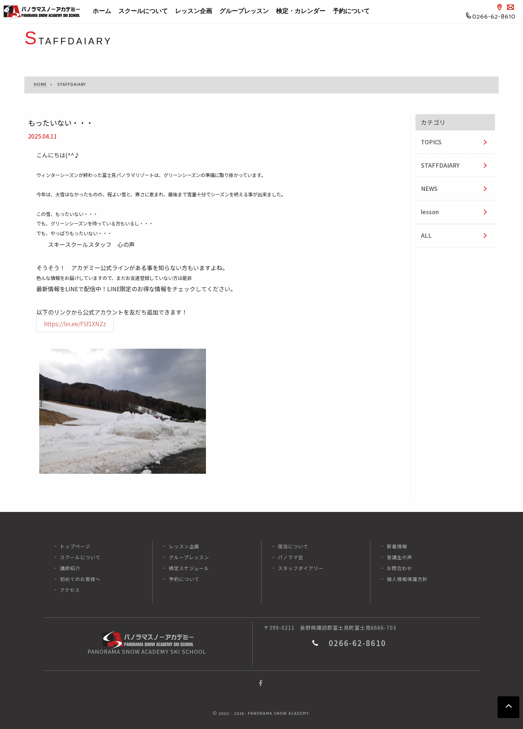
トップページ (75, 546)
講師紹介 (70, 568)
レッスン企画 (193, 11)
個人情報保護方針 (407, 579)
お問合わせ (399, 568)
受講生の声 (399, 557)
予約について (351, 11)
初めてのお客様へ (80, 579)
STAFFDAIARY (440, 165)
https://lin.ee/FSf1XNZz (75, 323)
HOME (40, 84)
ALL (426, 235)
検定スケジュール (189, 568)
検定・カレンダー (300, 11)
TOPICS (431, 141)
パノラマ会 (290, 557)
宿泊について (293, 546)
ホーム (102, 11)
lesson (430, 211)
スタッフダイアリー (301, 568)
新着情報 (397, 546)
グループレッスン (244, 11)
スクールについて (143, 11)
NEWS (429, 188)
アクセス (70, 589)
